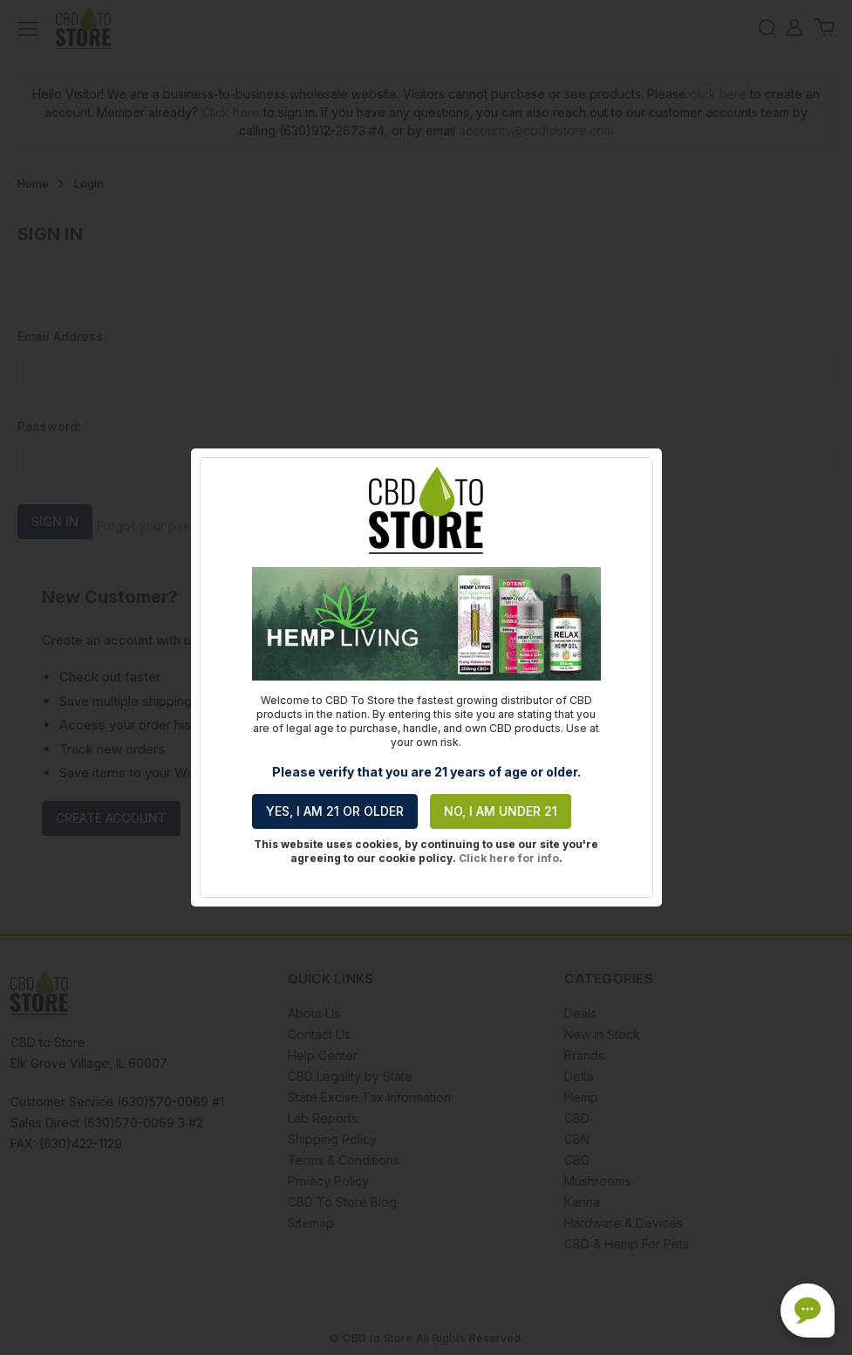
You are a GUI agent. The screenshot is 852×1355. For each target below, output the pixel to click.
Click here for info (509, 858)
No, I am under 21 (500, 811)
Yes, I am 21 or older (335, 811)
